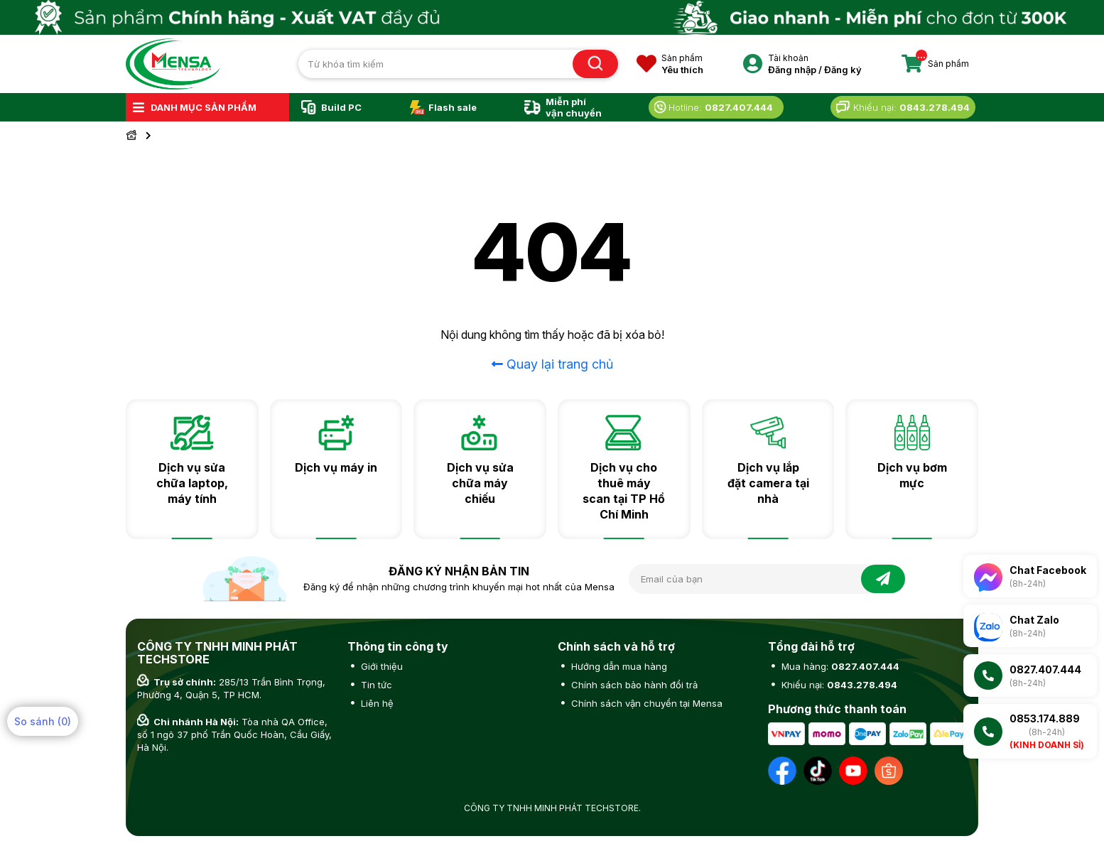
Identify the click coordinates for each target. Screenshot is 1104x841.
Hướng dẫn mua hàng (617, 666)
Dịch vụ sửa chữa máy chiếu (480, 483)
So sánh (42, 721)
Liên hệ (376, 703)
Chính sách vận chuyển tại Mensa (645, 703)
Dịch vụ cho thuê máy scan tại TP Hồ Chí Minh (624, 490)
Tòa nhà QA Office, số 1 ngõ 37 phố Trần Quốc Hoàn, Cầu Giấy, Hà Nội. (234, 734)
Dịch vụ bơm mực (912, 475)
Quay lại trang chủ (552, 364)
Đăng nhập (792, 69)
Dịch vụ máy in (336, 467)
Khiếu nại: (838, 684)
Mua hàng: (839, 666)
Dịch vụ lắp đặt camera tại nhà (768, 483)
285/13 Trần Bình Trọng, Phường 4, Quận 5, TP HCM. (231, 688)
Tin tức (375, 684)
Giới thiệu (380, 666)
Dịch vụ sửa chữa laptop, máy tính (192, 483)
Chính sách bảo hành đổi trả (633, 684)
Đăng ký (843, 69)
